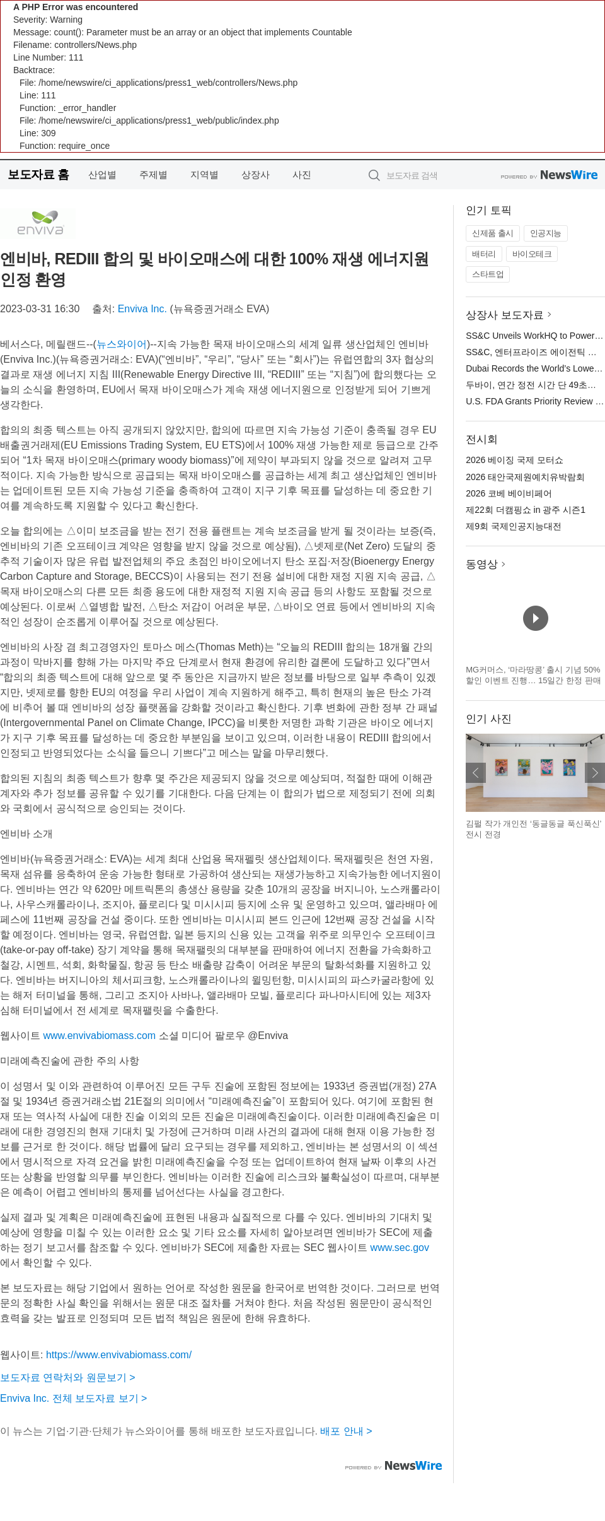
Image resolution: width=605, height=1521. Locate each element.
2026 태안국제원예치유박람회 (525, 477)
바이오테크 (532, 254)
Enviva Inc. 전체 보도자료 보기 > (73, 1398)
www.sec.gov (400, 1247)
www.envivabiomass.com (99, 1035)
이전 (476, 773)
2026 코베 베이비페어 (509, 493)
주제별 (153, 174)
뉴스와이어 (121, 344)
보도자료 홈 (38, 174)
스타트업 (488, 274)
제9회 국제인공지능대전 (514, 526)
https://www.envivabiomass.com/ (119, 1354)
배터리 (484, 254)
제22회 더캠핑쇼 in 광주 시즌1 (525, 510)
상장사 (255, 174)
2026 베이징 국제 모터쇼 (514, 460)
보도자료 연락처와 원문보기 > (67, 1377)
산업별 (102, 174)
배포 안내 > (346, 1431)
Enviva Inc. (142, 308)
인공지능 (546, 233)
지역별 (204, 174)
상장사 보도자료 (505, 315)
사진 (301, 174)
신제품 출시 (493, 233)
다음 (595, 773)
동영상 (482, 564)
